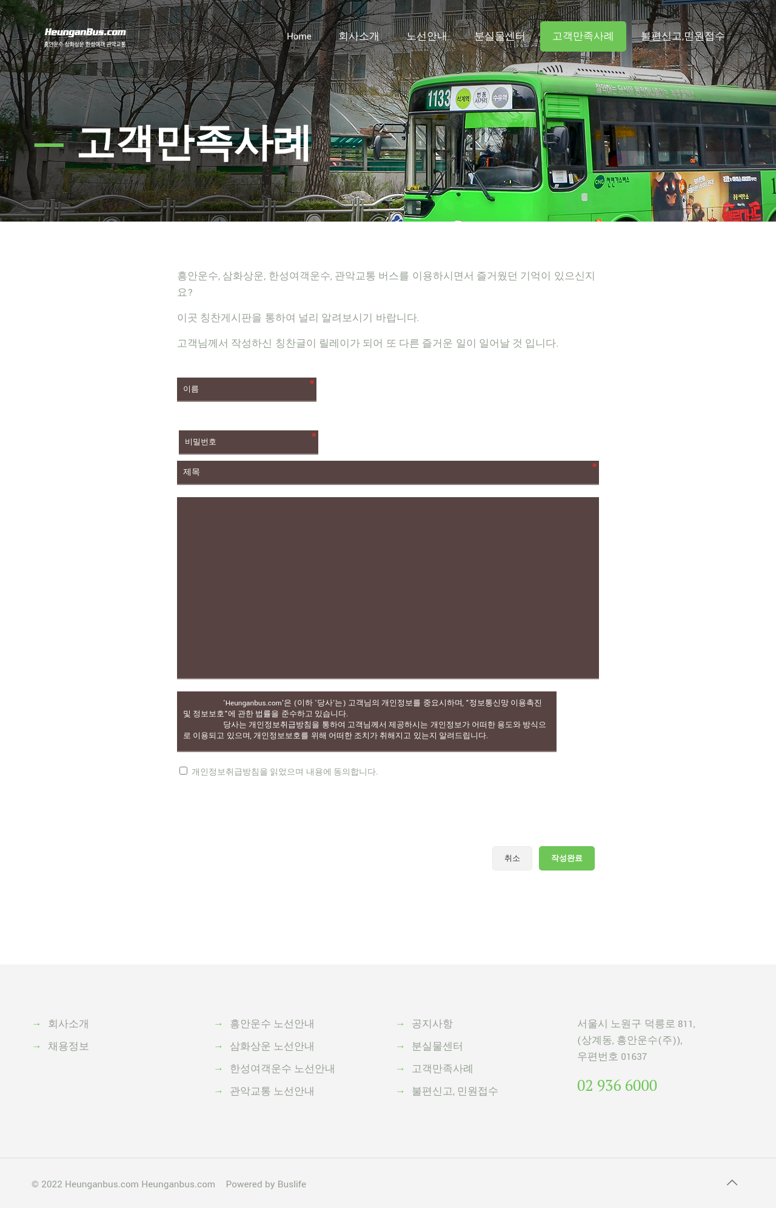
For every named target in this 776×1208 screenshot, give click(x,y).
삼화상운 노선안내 (272, 1046)
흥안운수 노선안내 (272, 1024)
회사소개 (68, 1024)
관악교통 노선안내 (272, 1091)
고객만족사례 (442, 1069)
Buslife (292, 1184)
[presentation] (269, 810)
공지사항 (432, 1024)
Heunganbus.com (102, 1184)
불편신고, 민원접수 (455, 1091)
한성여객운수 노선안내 (282, 1069)
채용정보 (68, 1046)
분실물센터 (437, 1046)
